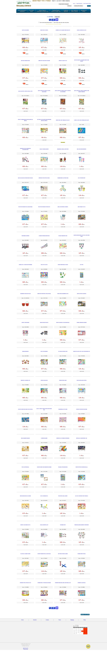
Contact (47, 619)
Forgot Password (79, 3)
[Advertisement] (37, 632)
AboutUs (35, 619)
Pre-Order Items (31, 11)
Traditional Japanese (65, 11)
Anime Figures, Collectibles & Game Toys (42, 11)
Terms (59, 619)
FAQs (84, 619)
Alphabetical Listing (83, 11)
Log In (74, 3)
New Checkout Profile (87, 3)
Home (22, 619)
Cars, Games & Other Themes (74, 11)
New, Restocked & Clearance (22, 11)
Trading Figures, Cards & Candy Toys (56, 11)
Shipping (72, 619)
